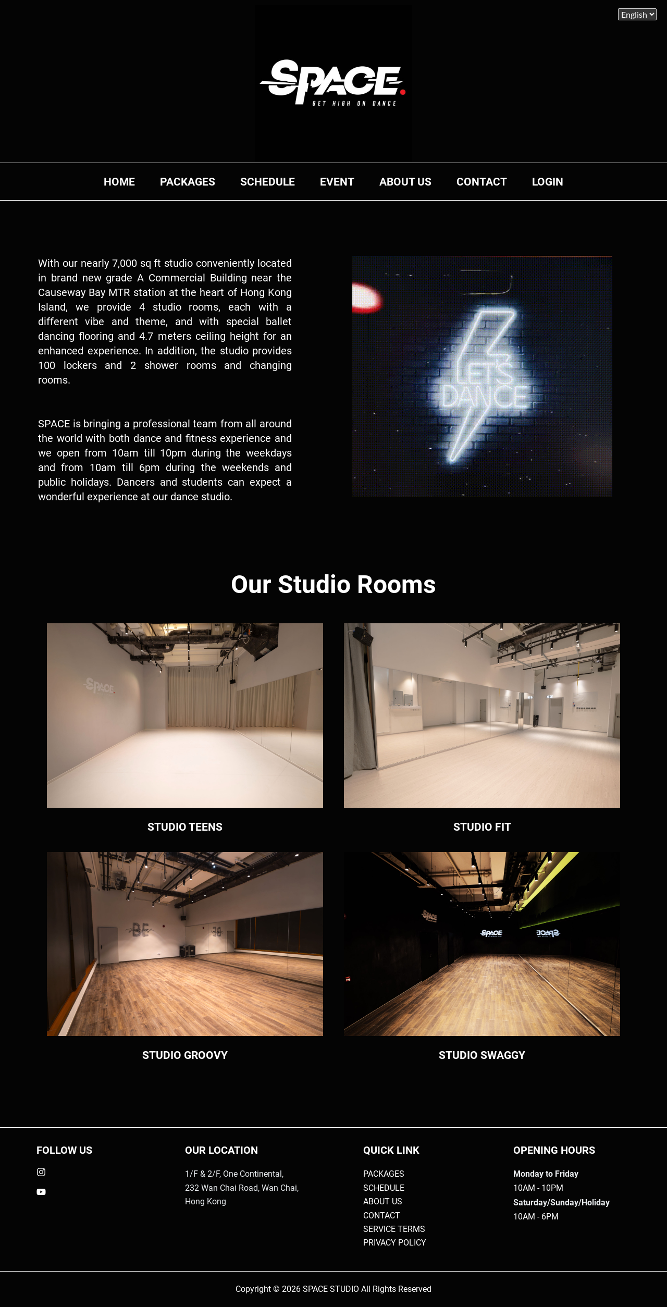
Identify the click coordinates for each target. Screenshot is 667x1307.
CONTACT (481, 182)
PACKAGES (187, 182)
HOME (119, 182)
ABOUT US (405, 182)
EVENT (337, 182)
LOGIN (547, 182)
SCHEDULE (267, 182)
